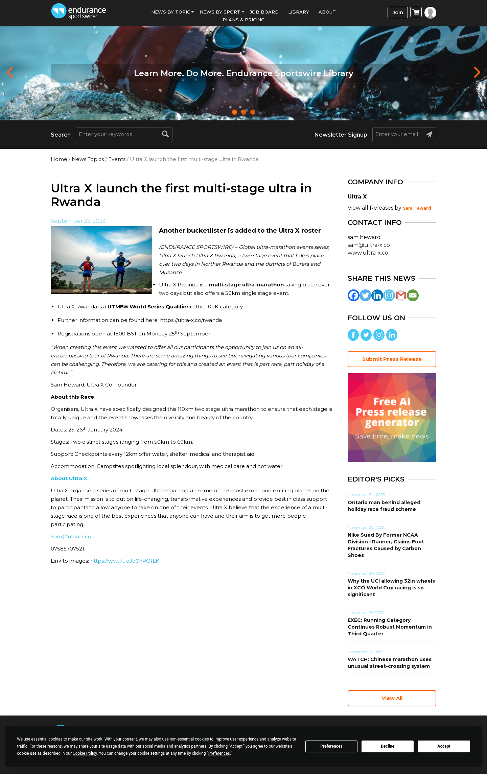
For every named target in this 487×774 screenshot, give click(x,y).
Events (116, 159)
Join (398, 12)
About (327, 12)
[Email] (413, 295)
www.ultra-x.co (368, 253)
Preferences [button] (219, 753)
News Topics (88, 159)
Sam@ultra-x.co (71, 536)
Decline (387, 746)
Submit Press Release (392, 359)
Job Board (264, 12)
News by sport (220, 12)
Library (298, 12)
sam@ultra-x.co (369, 245)
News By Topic (170, 12)
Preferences (331, 746)
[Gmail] (401, 295)
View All (391, 698)
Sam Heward (417, 208)
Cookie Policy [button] (85, 753)
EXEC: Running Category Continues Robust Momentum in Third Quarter (390, 627)
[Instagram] (389, 295)
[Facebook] (354, 295)
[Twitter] (365, 295)
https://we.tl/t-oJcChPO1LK (124, 561)
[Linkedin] (377, 295)
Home (59, 159)
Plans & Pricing (243, 19)
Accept (444, 746)
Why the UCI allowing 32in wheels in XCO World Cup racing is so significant (391, 587)
